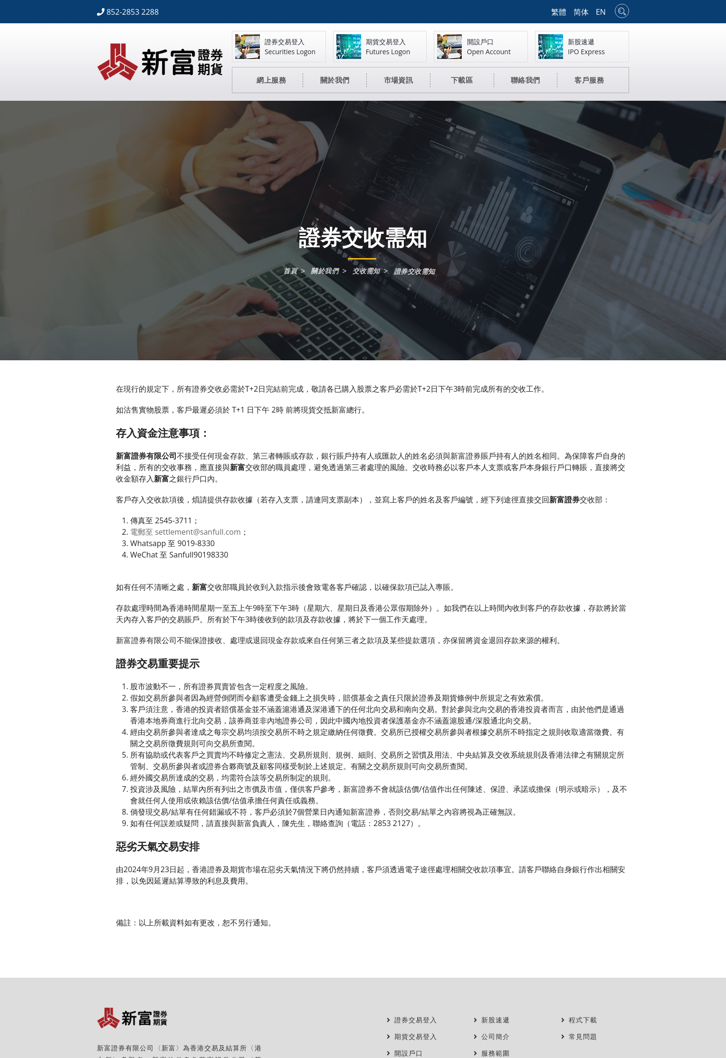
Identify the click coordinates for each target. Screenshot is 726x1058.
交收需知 (366, 271)
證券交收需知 (414, 271)
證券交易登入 (412, 1019)
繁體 (558, 12)
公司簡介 (492, 1036)
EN (601, 12)
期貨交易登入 (412, 1036)
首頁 (290, 271)
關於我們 (324, 271)
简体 (581, 12)
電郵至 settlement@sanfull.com (185, 532)
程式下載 (579, 1019)
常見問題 (579, 1036)
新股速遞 (492, 1019)
